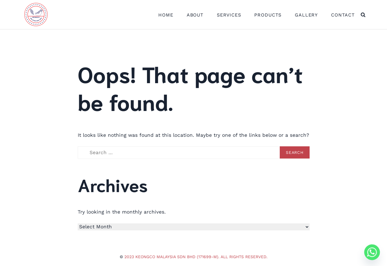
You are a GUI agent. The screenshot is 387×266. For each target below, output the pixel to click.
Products (267, 15)
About (195, 15)
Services (229, 15)
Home (165, 15)
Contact (343, 15)
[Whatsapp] (372, 252)
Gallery (306, 15)
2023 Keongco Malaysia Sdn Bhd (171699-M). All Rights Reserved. (196, 256)
